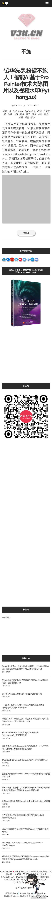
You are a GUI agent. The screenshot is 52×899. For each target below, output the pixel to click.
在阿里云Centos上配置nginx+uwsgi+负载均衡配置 (22, 694)
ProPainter (18, 111)
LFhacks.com (11, 880)
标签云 (26, 609)
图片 (22, 114)
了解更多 (26, 233)
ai (10, 111)
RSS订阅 (24, 871)
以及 (10, 114)
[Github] (40, 897)
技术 (34, 114)
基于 (28, 114)
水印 (40, 114)
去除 (16, 114)
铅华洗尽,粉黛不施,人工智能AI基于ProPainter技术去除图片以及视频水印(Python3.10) (26, 83)
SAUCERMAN (7, 877)
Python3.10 (30, 111)
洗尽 (46, 114)
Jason (17, 874)
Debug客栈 (21, 877)
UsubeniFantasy (22, 882)
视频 (26, 117)
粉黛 (20, 117)
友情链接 (34, 871)
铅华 (32, 117)
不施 (39, 111)
